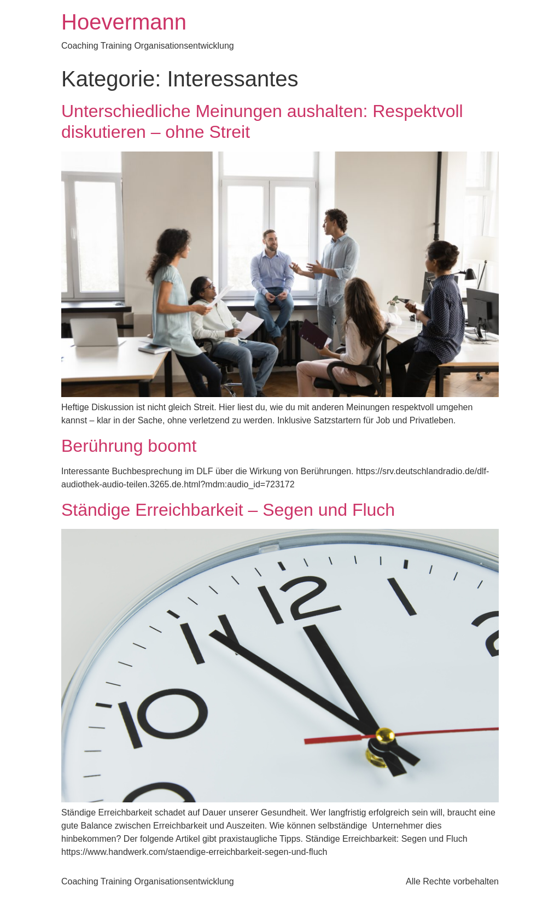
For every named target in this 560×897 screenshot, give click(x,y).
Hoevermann (123, 22)
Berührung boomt (128, 446)
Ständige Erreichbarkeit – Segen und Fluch (228, 510)
